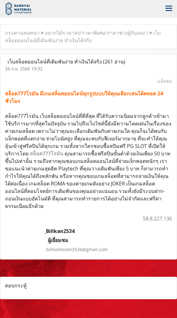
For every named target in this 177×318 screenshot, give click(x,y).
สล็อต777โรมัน (46, 153)
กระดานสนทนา (22, 32)
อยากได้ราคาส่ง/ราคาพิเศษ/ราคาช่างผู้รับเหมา (96, 32)
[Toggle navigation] (169, 9)
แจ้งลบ (164, 81)
